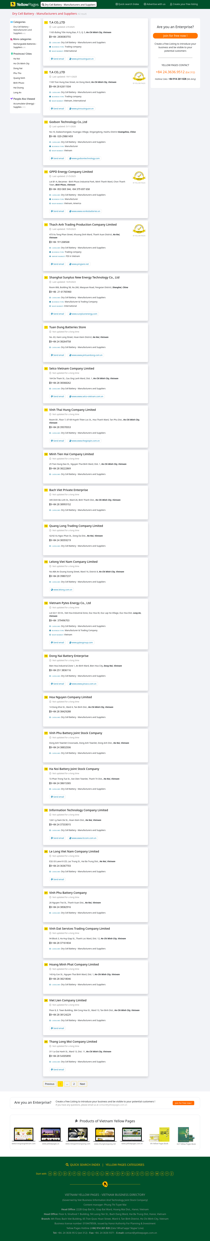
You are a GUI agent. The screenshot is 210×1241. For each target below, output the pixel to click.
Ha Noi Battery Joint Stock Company (74, 769)
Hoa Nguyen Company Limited (70, 697)
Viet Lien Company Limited (67, 1000)
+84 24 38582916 (61, 907)
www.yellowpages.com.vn (132, 1143)
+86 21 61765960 (61, 291)
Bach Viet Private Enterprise (68, 490)
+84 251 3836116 (61, 670)
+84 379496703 (60, 620)
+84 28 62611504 (61, 86)
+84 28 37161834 (61, 943)
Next (82, 1084)
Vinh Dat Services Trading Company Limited (79, 928)
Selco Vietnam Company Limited (71, 368)
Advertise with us (155, 4)
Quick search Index (127, 4)
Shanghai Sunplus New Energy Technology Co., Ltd (84, 277)
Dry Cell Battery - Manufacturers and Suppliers (69, 4)
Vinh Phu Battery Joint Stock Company (75, 733)
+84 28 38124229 (61, 1014)
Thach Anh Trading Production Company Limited (83, 224)
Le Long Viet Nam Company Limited (74, 851)
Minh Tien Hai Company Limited (71, 454)
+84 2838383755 (61, 36)
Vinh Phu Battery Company (68, 893)
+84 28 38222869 (61, 468)
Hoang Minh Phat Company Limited (74, 964)
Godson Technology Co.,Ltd (68, 122)
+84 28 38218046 (61, 978)
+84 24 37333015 (61, 824)
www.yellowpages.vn (50, 1143)
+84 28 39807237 (61, 576)
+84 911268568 (60, 242)
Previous (49, 1084)
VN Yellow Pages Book (159, 1143)
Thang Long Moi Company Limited (73, 1042)
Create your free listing (184, 4)
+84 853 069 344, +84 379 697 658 (71, 189)
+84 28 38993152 (61, 504)
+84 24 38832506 (61, 747)
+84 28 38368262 (61, 382)
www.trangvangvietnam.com (23, 1143)
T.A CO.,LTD (57, 22)
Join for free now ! (175, 36)
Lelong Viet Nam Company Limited (73, 562)
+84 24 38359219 (61, 540)
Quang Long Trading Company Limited (76, 526)
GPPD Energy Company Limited (71, 172)
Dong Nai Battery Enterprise (69, 656)
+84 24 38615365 (61, 783)
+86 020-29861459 (62, 136)
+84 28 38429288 (61, 711)
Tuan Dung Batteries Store (67, 327)
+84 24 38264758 (61, 341)
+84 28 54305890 (61, 1056)
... (67, 1084)
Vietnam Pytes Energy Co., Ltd (70, 603)
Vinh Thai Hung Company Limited (72, 410)
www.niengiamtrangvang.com (77, 1143)
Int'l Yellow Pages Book (186, 1144)
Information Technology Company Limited (78, 810)
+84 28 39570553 (61, 427)
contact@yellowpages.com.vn (113, 1104)
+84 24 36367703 (61, 865)
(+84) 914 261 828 (100, 1228)
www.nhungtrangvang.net (105, 1144)
